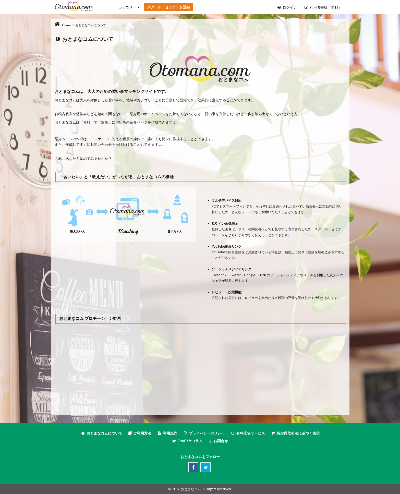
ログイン (287, 7)
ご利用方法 (139, 433)
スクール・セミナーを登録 (168, 7)
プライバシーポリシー (204, 433)
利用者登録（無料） (323, 7)
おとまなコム (191, 489)
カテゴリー (129, 7)
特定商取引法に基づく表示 (295, 433)
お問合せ (218, 441)
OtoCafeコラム (189, 441)
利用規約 (167, 433)
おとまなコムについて (101, 433)
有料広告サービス (248, 433)
